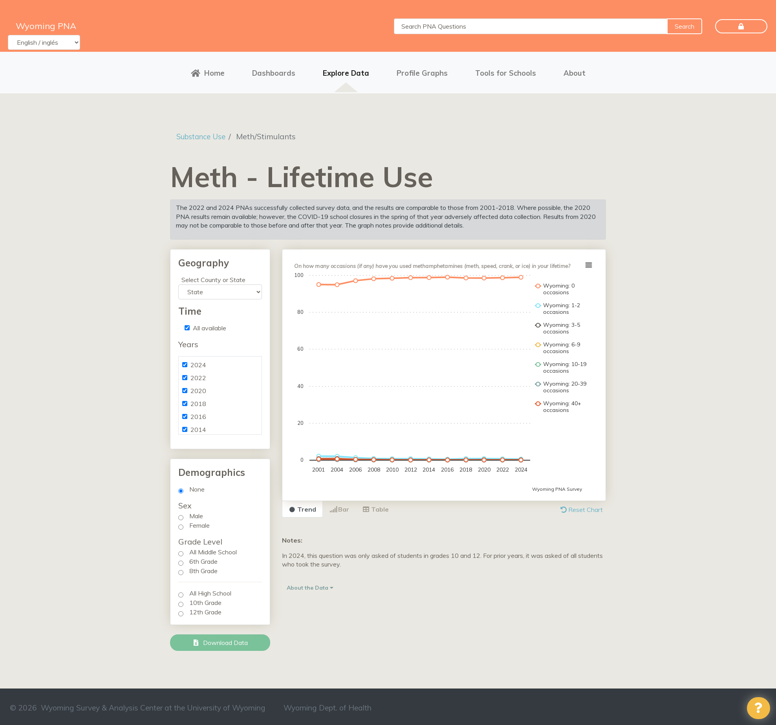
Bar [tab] (339, 507)
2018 (198, 401)
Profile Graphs (422, 71)
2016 (198, 414)
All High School (210, 591)
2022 (198, 375)
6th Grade (203, 559)
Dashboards (273, 71)
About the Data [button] (310, 584)
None (197, 487)
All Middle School (213, 550)
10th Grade (205, 600)
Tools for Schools (505, 71)
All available (209, 326)
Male (196, 513)
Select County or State (213, 277)
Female (199, 523)
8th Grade (203, 568)
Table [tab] (375, 507)
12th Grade (205, 610)
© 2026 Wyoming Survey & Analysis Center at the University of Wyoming (137, 705)
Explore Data (346, 71)
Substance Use (203, 133)
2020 (198, 388)
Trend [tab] (302, 507)
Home (208, 71)
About (575, 71)
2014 (198, 427)
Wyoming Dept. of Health (328, 705)
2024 (198, 362)
